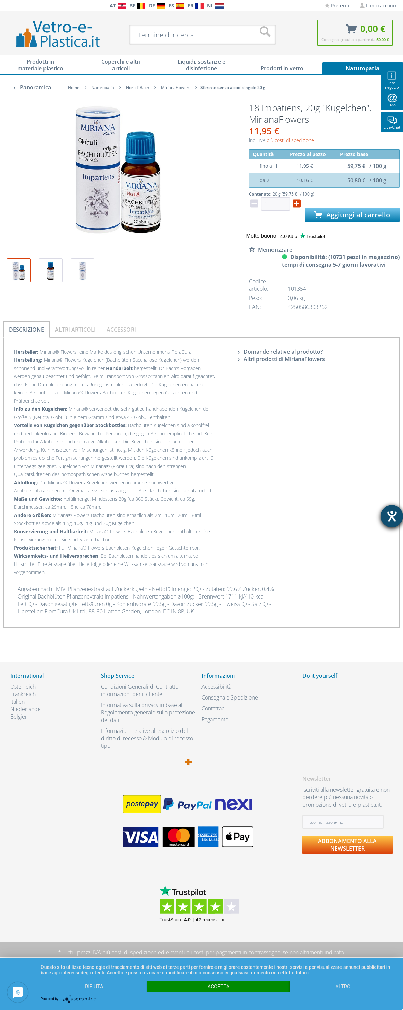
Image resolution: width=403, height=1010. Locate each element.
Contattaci (214, 708)
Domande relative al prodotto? (280, 351)
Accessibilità (216, 686)
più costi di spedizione (290, 140)
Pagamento (215, 719)
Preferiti (337, 5)
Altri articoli (75, 329)
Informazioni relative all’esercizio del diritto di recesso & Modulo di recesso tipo (147, 738)
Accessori (121, 329)
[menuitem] (7, 5)
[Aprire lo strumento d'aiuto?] (392, 516)
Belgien (19, 716)
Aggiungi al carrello (352, 214)
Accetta (218, 986)
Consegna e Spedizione (230, 697)
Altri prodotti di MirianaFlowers (281, 359)
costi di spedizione (134, 952)
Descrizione (26, 329)
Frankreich (23, 694)
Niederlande (25, 709)
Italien (17, 701)
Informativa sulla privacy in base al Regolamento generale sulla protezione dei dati (148, 712)
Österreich (23, 686)
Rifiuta (94, 986)
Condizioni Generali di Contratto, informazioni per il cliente (140, 690)
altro (342, 986)
